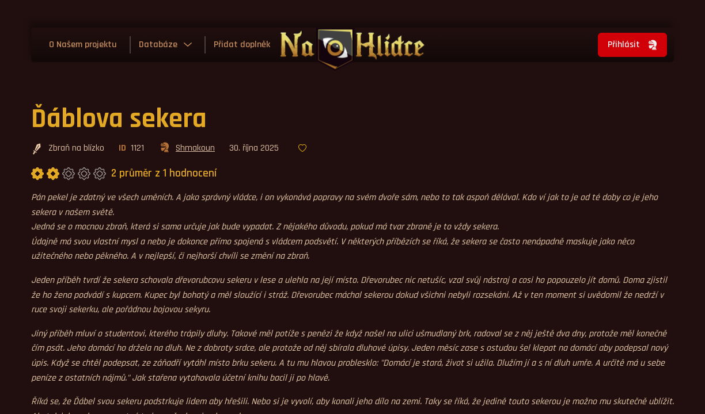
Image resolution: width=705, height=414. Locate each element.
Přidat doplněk (242, 45)
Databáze (158, 45)
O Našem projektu (83, 45)
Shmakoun (186, 149)
